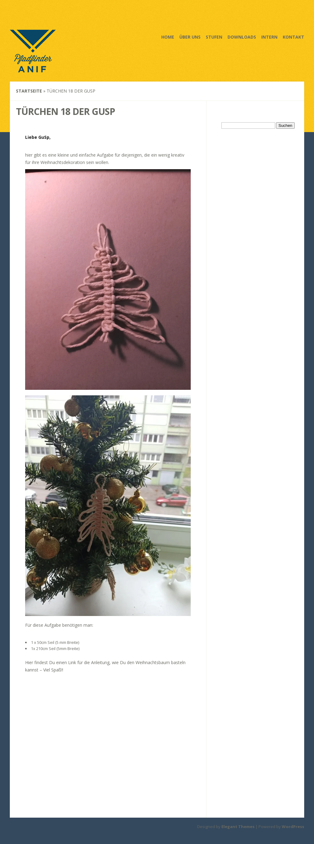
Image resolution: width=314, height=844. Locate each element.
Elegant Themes (238, 826)
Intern (269, 37)
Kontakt (293, 37)
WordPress (293, 826)
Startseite (29, 91)
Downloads (242, 37)
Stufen (214, 37)
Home (167, 37)
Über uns (190, 37)
